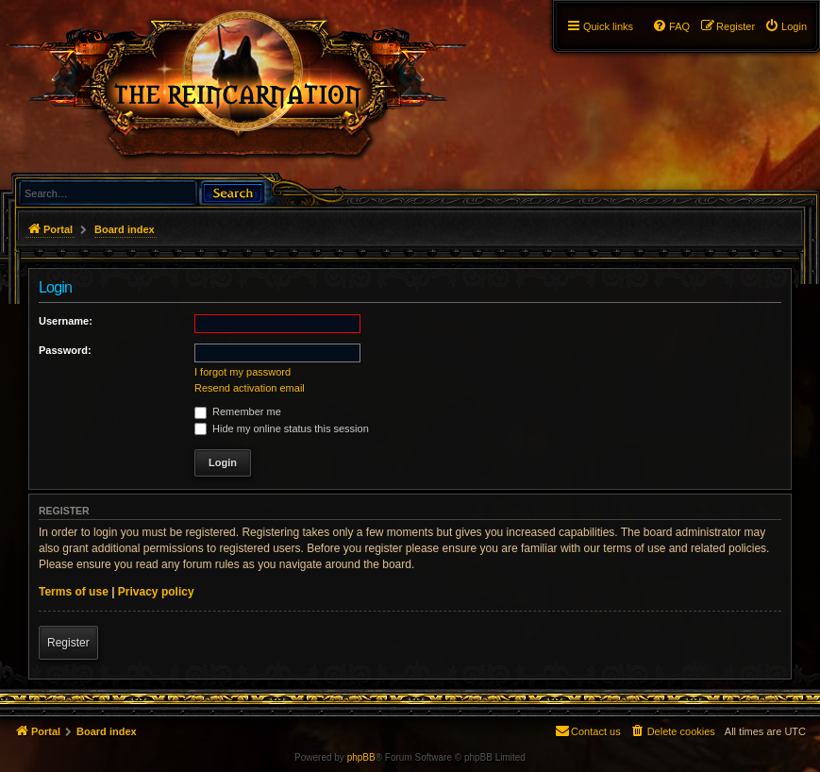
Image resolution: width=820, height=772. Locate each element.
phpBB (361, 757)
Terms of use (74, 591)
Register (68, 642)
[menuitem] (785, 26)
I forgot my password (242, 372)
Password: (65, 350)
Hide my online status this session (281, 428)
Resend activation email (249, 388)
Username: (65, 321)
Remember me (237, 411)
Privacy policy (156, 591)
